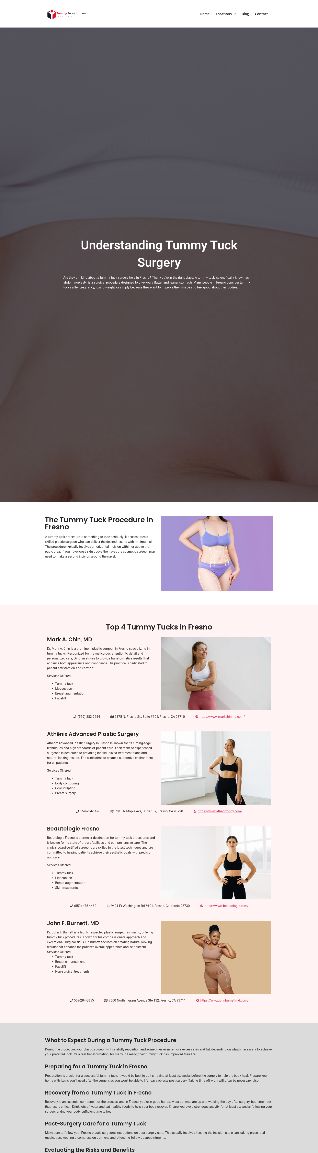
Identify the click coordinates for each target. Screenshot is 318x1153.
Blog (245, 13)
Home (205, 13)
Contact (261, 13)
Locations (226, 13)
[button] (226, 14)
